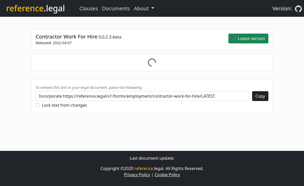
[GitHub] (298, 8)
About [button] (142, 8)
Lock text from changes (64, 105)
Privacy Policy (137, 174)
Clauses (88, 8)
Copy (260, 96)
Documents (116, 8)
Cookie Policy (167, 174)
